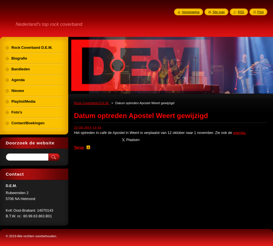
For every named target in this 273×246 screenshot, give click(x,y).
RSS (241, 12)
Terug (79, 147)
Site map (218, 12)
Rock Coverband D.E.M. (91, 103)
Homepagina (191, 12)
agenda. (239, 133)
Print (260, 12)
